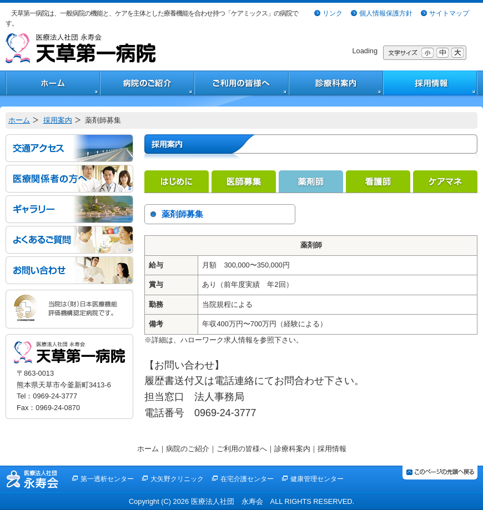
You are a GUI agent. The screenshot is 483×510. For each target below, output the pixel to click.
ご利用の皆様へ (242, 449)
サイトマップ (449, 13)
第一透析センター (107, 479)
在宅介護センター (247, 479)
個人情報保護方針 (385, 13)
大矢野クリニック (177, 479)
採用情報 (332, 449)
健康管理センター (317, 479)
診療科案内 (292, 449)
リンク (333, 13)
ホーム (19, 120)
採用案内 (57, 120)
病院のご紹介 (187, 449)
